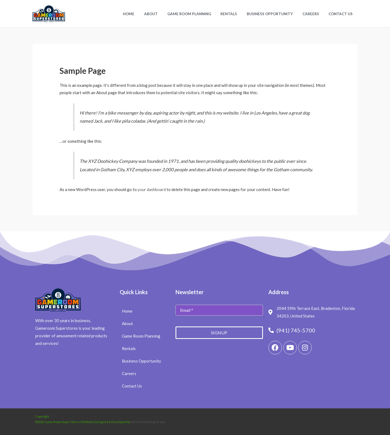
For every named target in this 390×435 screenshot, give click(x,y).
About (164, 14)
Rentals (237, 14)
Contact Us (342, 14)
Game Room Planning (200, 14)
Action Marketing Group (148, 422)
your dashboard (152, 189)
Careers (314, 14)
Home (144, 14)
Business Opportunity (276, 14)
